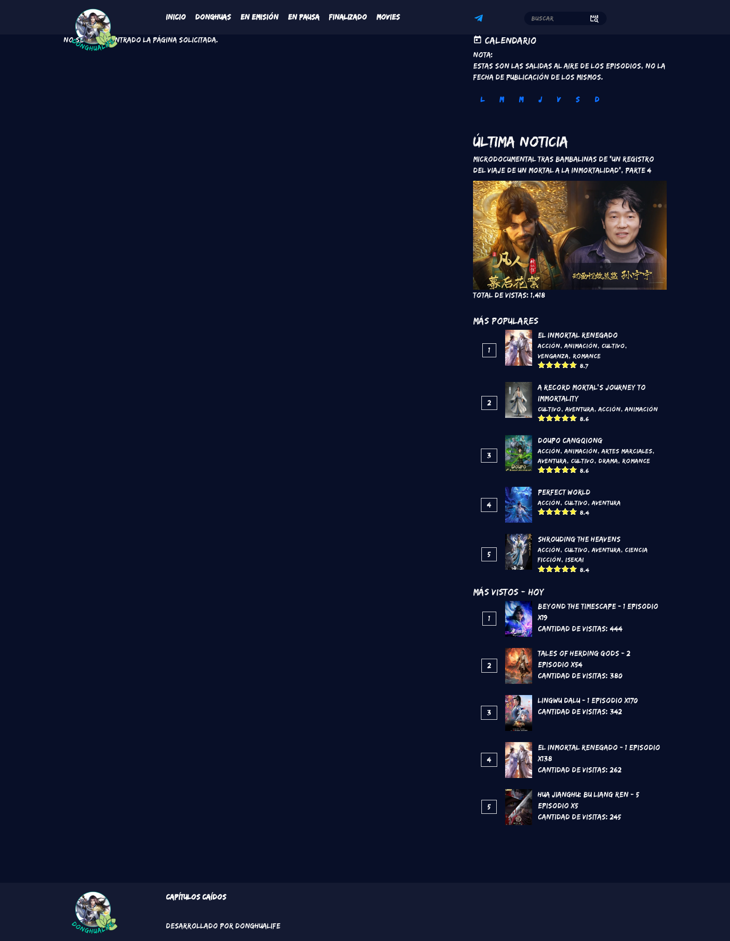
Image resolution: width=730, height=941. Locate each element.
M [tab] (501, 99)
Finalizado (348, 17)
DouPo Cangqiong (570, 440)
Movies (388, 17)
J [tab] (540, 99)
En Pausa (303, 17)
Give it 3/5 (557, 364)
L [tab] (482, 99)
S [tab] (577, 99)
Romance (587, 356)
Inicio (176, 17)
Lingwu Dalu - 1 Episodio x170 (588, 700)
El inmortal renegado (578, 335)
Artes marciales (627, 451)
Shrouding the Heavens (579, 539)
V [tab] (559, 99)
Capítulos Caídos (196, 897)
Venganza (553, 356)
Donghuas (213, 17)
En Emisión (259, 17)
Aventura (579, 409)
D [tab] (597, 99)
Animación (580, 345)
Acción (549, 345)
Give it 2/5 (550, 364)
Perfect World (564, 492)
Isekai (574, 559)
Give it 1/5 (542, 364)
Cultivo (613, 345)
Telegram (480, 20)
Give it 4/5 (565, 364)
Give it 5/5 (573, 364)
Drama (608, 460)
